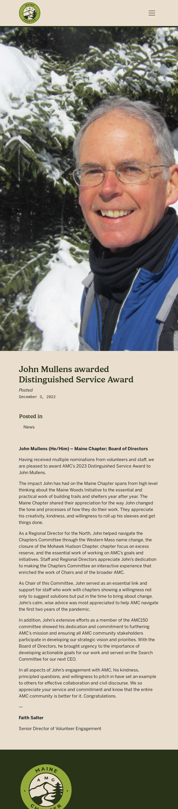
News (29, 427)
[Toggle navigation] (152, 13)
